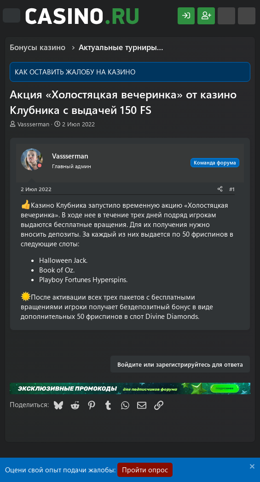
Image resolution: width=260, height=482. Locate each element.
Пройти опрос (145, 469)
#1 (232, 189)
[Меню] (11, 15)
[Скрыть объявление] (251, 467)
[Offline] (39, 165)
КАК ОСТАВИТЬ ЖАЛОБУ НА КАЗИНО (75, 71)
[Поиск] (246, 15)
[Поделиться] (220, 189)
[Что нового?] (226, 15)
